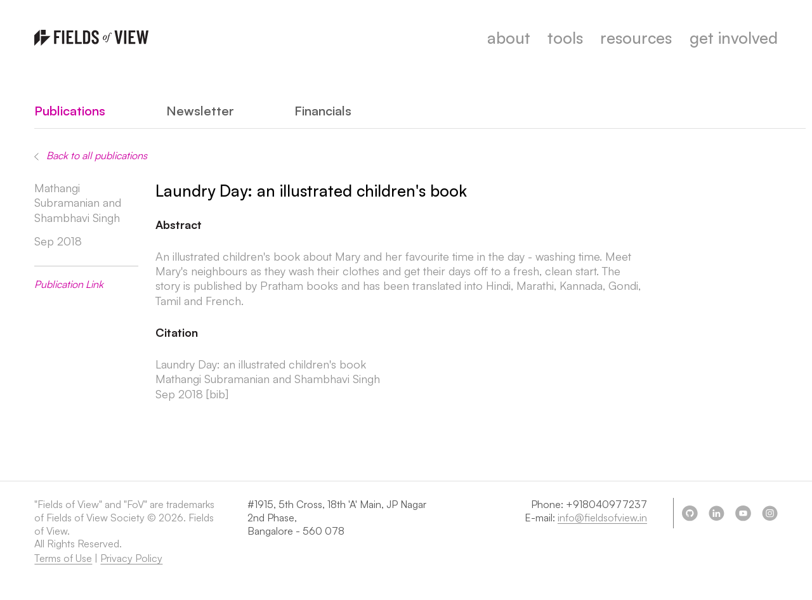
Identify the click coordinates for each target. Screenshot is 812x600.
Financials (322, 111)
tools (565, 38)
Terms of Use (63, 558)
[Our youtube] (742, 513)
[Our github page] (689, 513)
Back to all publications (90, 155)
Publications (69, 111)
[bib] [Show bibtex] (217, 394)
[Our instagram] (769, 513)
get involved (734, 38)
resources (636, 38)
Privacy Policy (131, 558)
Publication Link (68, 284)
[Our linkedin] (716, 513)
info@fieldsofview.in (602, 517)
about (508, 38)
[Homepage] (91, 38)
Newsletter (200, 111)
